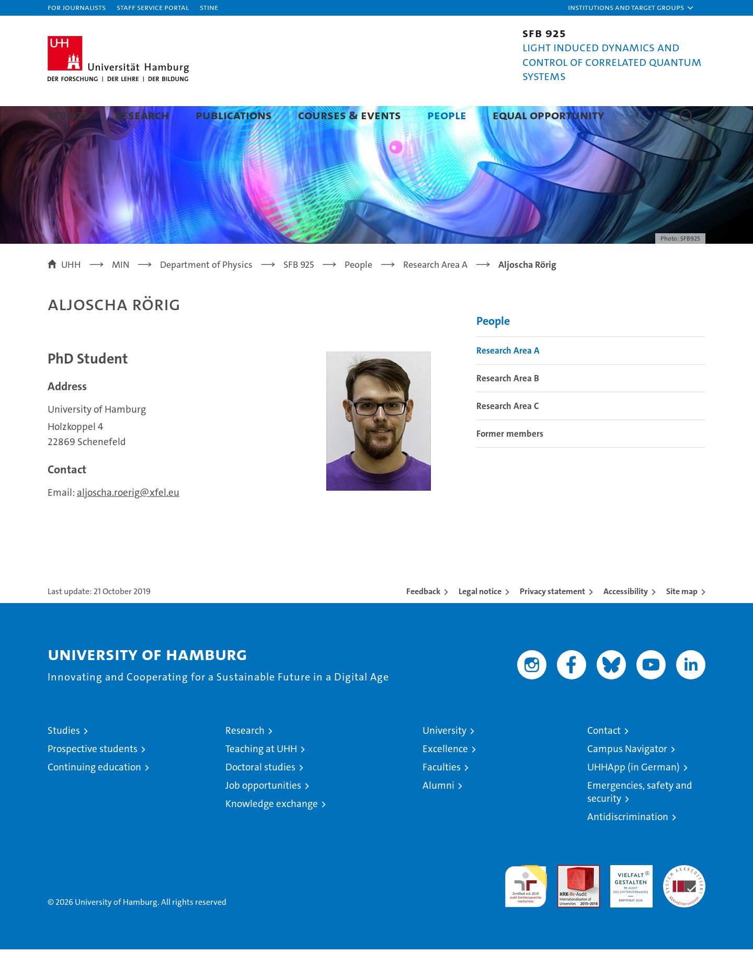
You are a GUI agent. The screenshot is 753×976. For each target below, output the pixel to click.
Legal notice (480, 617)
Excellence (445, 775)
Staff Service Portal (153, 7)
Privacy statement (552, 617)
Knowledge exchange (271, 830)
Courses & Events (349, 114)
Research (142, 114)
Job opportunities (263, 812)
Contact (604, 757)
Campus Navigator (627, 775)
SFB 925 (68, 114)
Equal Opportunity (548, 114)
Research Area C (507, 432)
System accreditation (684, 903)
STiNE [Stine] (209, 7)
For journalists (77, 7)
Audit (567, 897)
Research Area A (508, 377)
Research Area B (507, 405)
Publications (234, 114)
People (446, 114)
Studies (64, 757)
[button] (631, 8)
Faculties (442, 793)
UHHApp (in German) (633, 793)
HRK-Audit (628, 897)
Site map (682, 617)
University (444, 757)
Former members (509, 460)
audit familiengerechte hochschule (526, 908)
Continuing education (94, 793)
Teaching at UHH (261, 775)
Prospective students (93, 775)
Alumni (438, 812)
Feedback (423, 617)
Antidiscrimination (627, 843)
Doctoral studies (260, 793)
